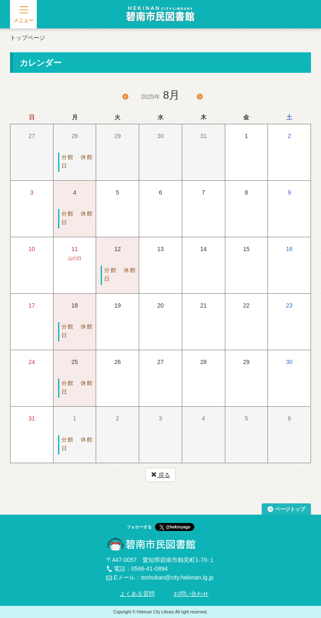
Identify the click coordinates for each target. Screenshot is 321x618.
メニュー (23, 20)
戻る (160, 475)
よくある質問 (137, 593)
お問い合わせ (191, 593)
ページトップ (290, 509)
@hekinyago (178, 527)
